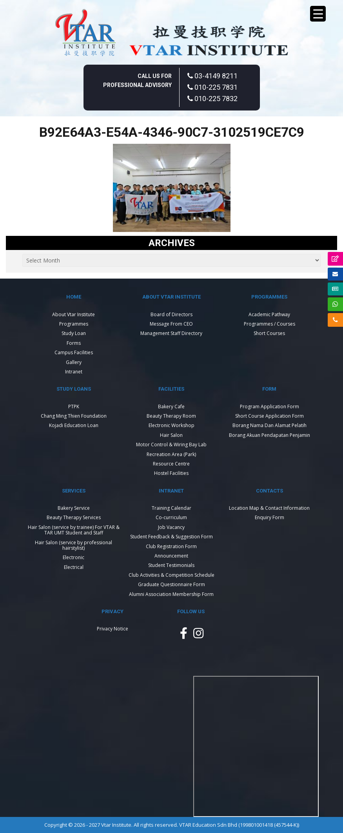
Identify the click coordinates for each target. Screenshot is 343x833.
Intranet (73, 371)
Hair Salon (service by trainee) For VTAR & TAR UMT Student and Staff (74, 530)
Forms (74, 343)
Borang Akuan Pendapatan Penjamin (269, 435)
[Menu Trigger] (318, 14)
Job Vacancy (171, 527)
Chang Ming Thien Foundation (74, 416)
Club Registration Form (171, 546)
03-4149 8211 (212, 76)
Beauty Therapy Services (74, 517)
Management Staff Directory (171, 333)
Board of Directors (171, 314)
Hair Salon (171, 435)
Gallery (74, 362)
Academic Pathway (269, 314)
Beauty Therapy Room (171, 416)
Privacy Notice (112, 628)
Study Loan (74, 333)
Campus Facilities (73, 352)
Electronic (73, 557)
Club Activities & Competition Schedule (171, 575)
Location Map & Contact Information (269, 508)
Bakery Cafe (171, 406)
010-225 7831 (212, 87)
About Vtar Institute (73, 314)
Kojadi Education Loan (73, 425)
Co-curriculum (171, 517)
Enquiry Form (269, 517)
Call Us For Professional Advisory (137, 80)
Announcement (171, 555)
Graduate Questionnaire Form (171, 584)
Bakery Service (74, 508)
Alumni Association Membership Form (171, 594)
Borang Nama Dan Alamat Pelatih (269, 425)
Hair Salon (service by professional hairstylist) (73, 545)
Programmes (73, 324)
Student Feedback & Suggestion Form (171, 536)
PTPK (73, 406)
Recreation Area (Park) (171, 454)
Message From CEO (171, 324)
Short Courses (269, 333)
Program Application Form (269, 406)
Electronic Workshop (171, 425)
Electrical (73, 567)
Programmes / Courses (269, 324)
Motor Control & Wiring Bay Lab (171, 444)
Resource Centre (171, 463)
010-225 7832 (212, 98)
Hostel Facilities (171, 473)
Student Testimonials (171, 565)
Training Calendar (171, 508)
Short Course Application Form (269, 416)
